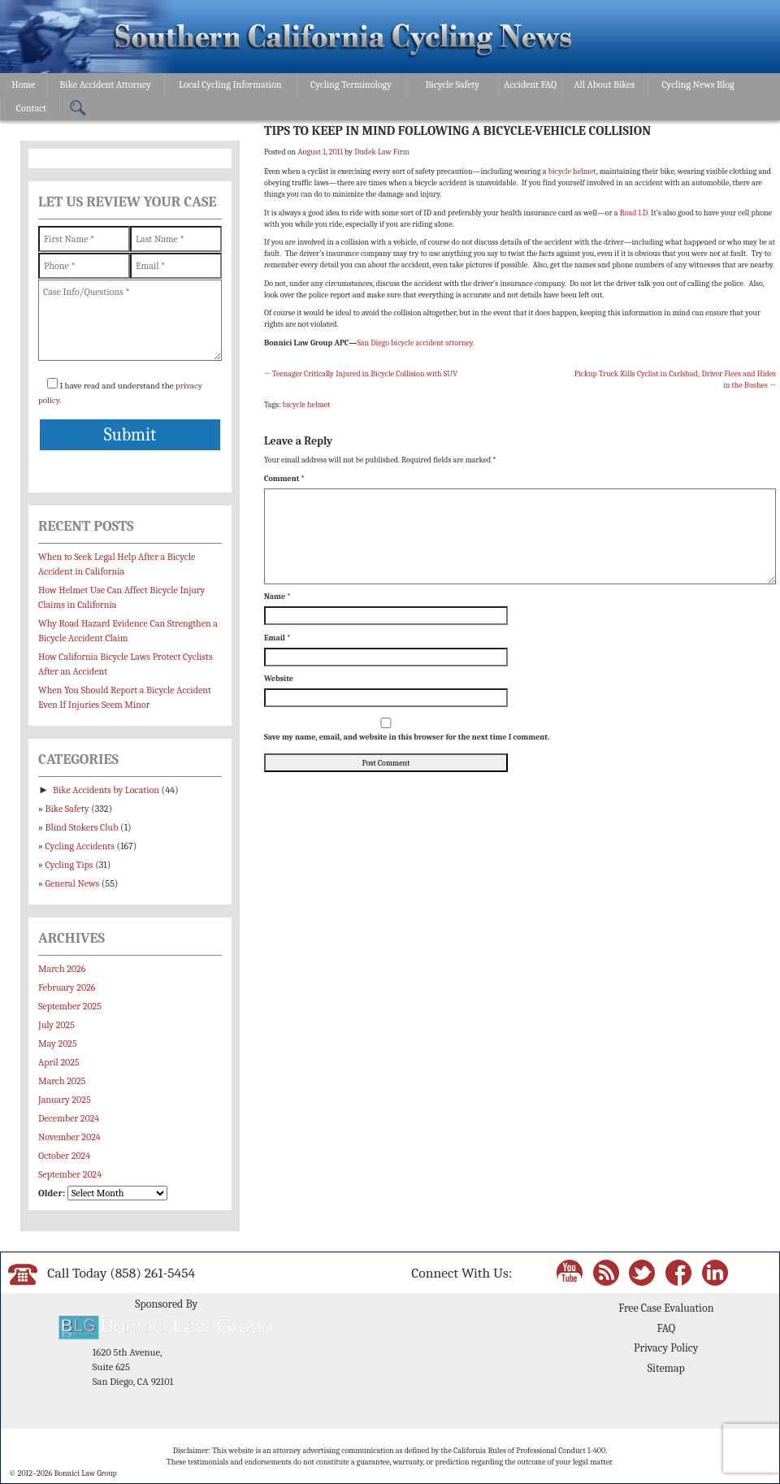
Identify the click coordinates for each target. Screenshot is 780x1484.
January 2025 (64, 1099)
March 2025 (61, 1081)
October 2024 (64, 1155)
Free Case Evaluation (665, 1308)
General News (73, 883)
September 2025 (70, 1006)
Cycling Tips (69, 864)
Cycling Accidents (80, 846)
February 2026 (66, 987)
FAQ (665, 1328)
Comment (284, 479)
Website (278, 678)
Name (277, 596)
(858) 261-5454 (152, 1273)
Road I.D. (635, 213)
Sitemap (666, 1368)
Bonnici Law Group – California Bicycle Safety (343, 39)
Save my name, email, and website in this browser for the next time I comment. (406, 737)
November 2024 (69, 1137)
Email (277, 638)
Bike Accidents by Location (106, 790)
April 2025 (59, 1062)
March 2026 (61, 968)
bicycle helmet (572, 171)
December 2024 (68, 1118)
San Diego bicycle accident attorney (415, 343)
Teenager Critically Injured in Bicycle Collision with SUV (360, 374)
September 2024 (70, 1174)
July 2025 (56, 1025)
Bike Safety (67, 808)
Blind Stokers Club (82, 827)
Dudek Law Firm (382, 152)
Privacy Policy (666, 1348)
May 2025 (57, 1043)
